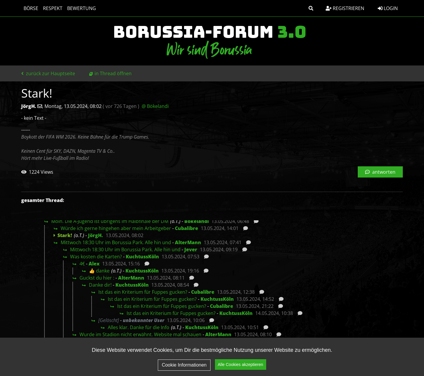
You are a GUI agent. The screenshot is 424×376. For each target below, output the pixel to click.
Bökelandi (196, 221)
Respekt (52, 8)
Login (388, 8)
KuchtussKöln (142, 256)
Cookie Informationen (184, 365)
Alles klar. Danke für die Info (138, 327)
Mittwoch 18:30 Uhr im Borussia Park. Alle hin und (115, 242)
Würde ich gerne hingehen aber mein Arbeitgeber (115, 228)
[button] (311, 8)
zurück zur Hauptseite (48, 73)
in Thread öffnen (113, 73)
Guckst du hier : (96, 278)
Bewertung (81, 8)
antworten (380, 172)
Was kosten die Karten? (96, 256)
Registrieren (345, 8)
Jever (190, 249)
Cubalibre (186, 228)
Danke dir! (100, 285)
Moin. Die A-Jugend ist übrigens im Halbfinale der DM (110, 221)
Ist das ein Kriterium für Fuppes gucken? (142, 292)
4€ (82, 263)
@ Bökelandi (155, 106)
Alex (94, 263)
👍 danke (99, 270)
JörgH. (95, 235)
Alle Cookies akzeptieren (240, 365)
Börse (31, 8)
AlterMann (188, 242)
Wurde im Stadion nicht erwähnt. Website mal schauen (140, 334)
